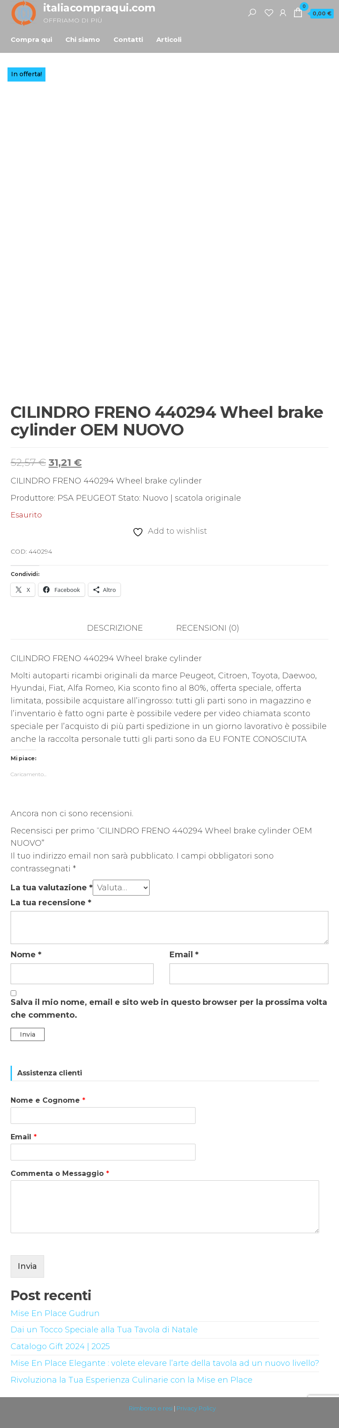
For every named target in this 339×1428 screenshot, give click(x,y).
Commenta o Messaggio (60, 1173)
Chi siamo (82, 39)
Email (184, 954)
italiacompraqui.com (99, 7)
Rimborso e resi (151, 1408)
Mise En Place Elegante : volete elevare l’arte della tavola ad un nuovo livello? (165, 1363)
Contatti (128, 39)
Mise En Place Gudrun (55, 1313)
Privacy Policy (196, 1408)
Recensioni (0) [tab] (207, 628)
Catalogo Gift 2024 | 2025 (60, 1346)
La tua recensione (51, 902)
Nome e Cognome (48, 1100)
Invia (27, 1266)
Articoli (168, 39)
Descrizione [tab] (115, 628)
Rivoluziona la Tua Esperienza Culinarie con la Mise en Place (131, 1380)
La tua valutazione (52, 887)
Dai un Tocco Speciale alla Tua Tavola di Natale (104, 1330)
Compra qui (31, 39)
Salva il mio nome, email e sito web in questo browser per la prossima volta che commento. (169, 1008)
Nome (26, 954)
